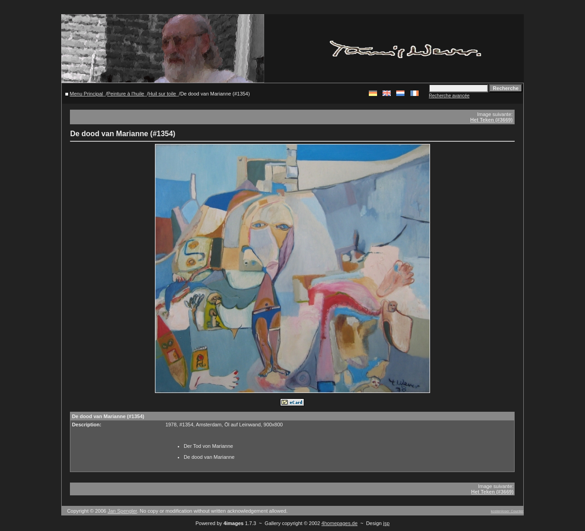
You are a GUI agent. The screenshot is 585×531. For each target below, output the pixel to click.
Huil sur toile (162, 93)
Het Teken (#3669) (491, 119)
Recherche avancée (449, 95)
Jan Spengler (122, 511)
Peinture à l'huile (125, 93)
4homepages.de (339, 523)
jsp (386, 523)
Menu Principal (86, 93)
